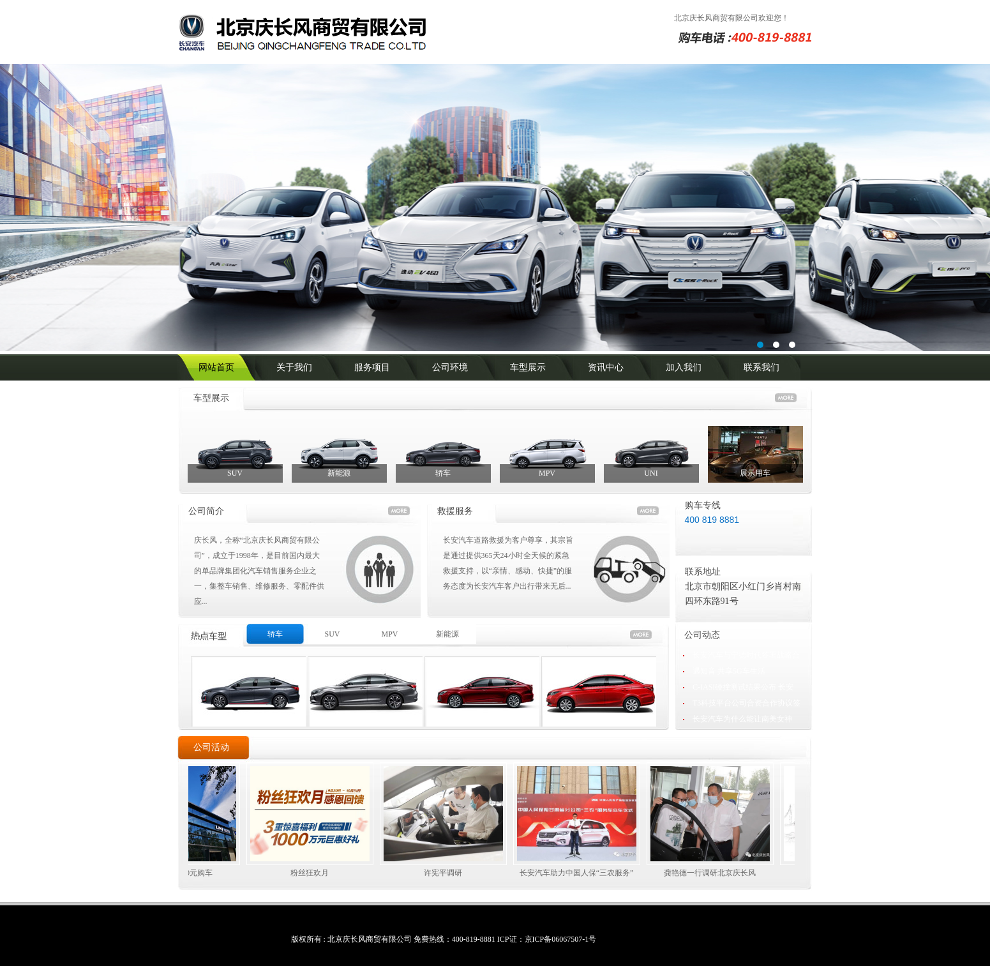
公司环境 (450, 367)
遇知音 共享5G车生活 (729, 671)
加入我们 (683, 367)
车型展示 (528, 367)
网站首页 (216, 367)
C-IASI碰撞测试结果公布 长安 (743, 687)
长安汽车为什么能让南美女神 (742, 718)
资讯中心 (606, 367)
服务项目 (372, 367)
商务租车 (248, 699)
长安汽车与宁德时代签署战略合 (746, 655)
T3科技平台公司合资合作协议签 (746, 702)
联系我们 (761, 367)
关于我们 (294, 367)
